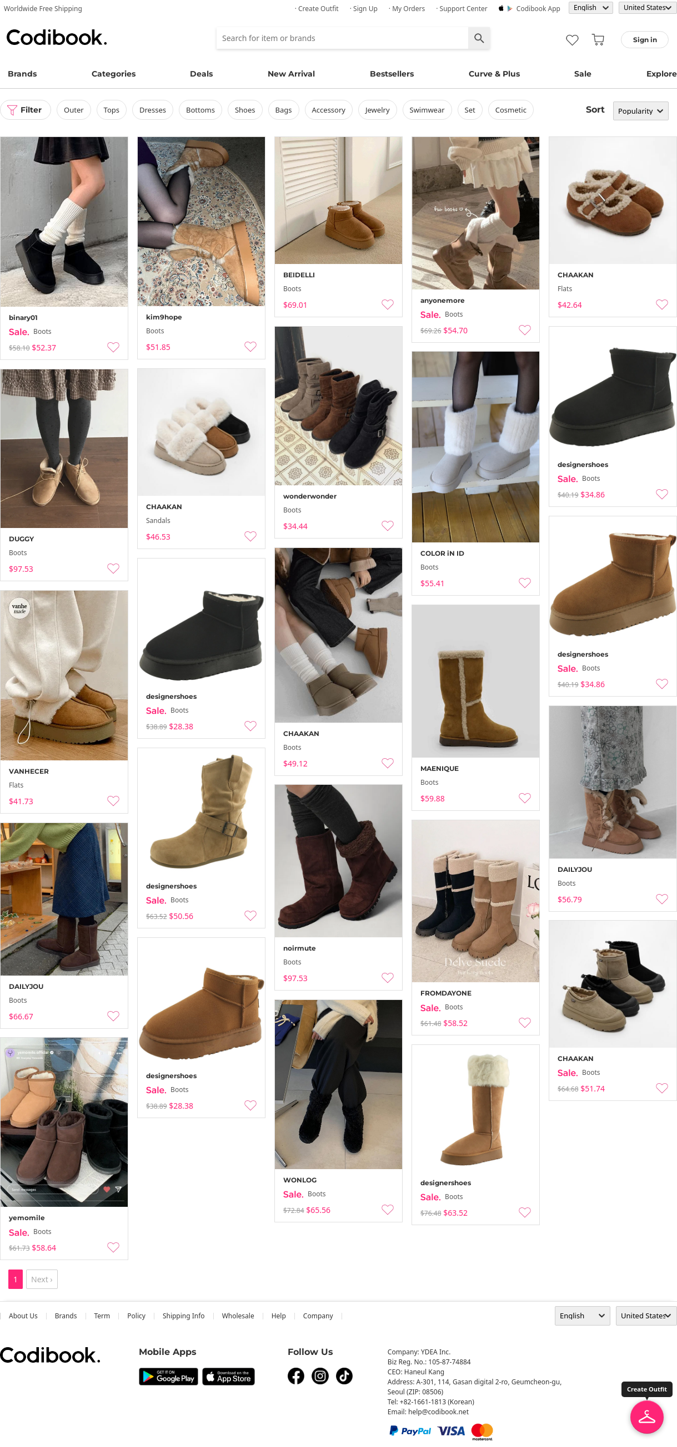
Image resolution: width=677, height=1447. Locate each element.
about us (23, 1316)
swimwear (427, 110)
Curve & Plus (494, 74)
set (470, 110)
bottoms (200, 110)
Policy (136, 1316)
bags (283, 110)
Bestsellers (392, 74)
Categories (114, 74)
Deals (201, 74)
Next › (42, 1279)
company (318, 1316)
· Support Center (462, 8)
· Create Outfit (317, 8)
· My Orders (407, 8)
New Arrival (291, 74)
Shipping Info (184, 1316)
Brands (22, 74)
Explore (661, 74)
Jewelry (377, 110)
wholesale (238, 1316)
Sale (582, 74)
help (279, 1316)
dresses (152, 110)
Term (102, 1316)
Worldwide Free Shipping (43, 8)
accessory (328, 110)
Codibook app (538, 8)
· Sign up (364, 8)
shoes (245, 110)
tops (111, 110)
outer (74, 110)
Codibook (57, 37)
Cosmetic (510, 110)
